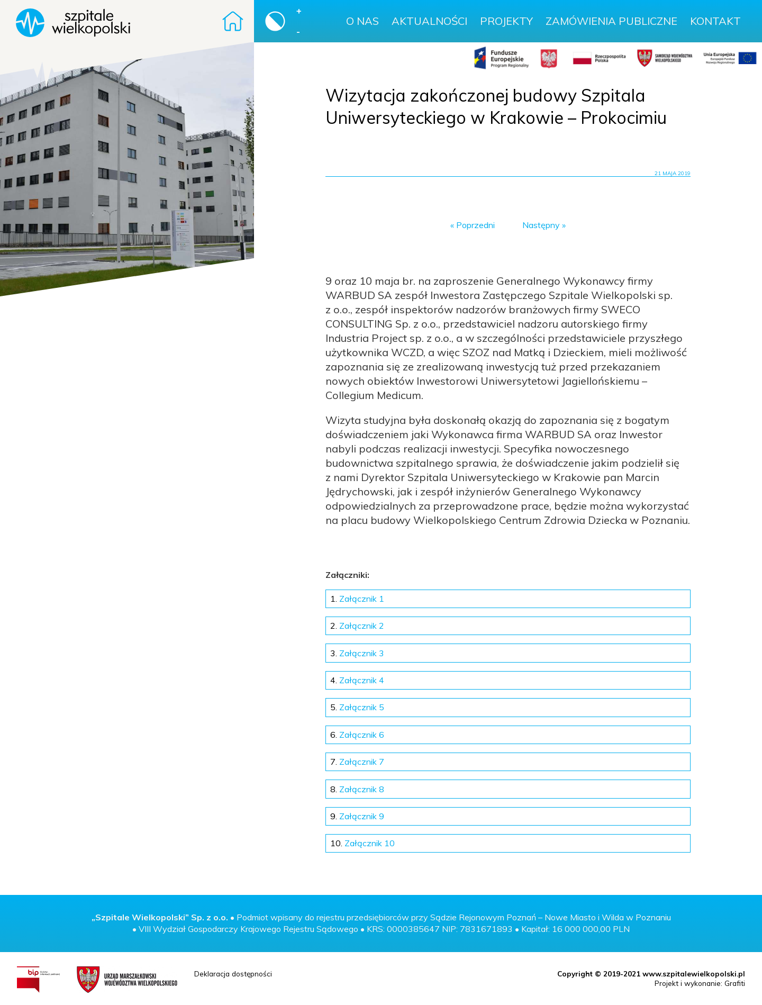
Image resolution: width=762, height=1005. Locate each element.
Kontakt (715, 21)
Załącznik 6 (357, 734)
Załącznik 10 (362, 843)
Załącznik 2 (357, 625)
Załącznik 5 (357, 707)
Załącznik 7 (357, 761)
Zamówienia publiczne (611, 21)
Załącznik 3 (357, 653)
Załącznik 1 (357, 598)
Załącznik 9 (357, 816)
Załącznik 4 (357, 680)
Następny (541, 225)
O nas (362, 21)
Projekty (506, 21)
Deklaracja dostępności (233, 973)
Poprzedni (475, 225)
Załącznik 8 (357, 789)
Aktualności (429, 21)
